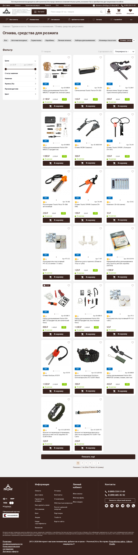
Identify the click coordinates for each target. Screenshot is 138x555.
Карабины (50, 40)
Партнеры (58, 513)
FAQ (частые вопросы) (63, 503)
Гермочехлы (36, 40)
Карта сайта (59, 521)
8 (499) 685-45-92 (116, 495)
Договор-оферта (10, 552)
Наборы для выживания (85, 40)
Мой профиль (78, 498)
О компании (59, 499)
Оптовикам (39, 509)
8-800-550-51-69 (129, 5)
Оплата (17, 5)
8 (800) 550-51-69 (116, 492)
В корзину (56, 106)
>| (98, 463)
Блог (37, 513)
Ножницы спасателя (107, 40)
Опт (57, 5)
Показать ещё (88, 457)
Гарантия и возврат (32, 5)
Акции (37, 517)
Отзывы (57, 491)
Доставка (6, 5)
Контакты (67, 5)
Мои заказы (77, 494)
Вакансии (38, 528)
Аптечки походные (19, 40)
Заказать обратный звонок (120, 500)
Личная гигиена (64, 40)
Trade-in (48, 5)
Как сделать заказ (42, 505)
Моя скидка (77, 502)
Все (5, 40)
